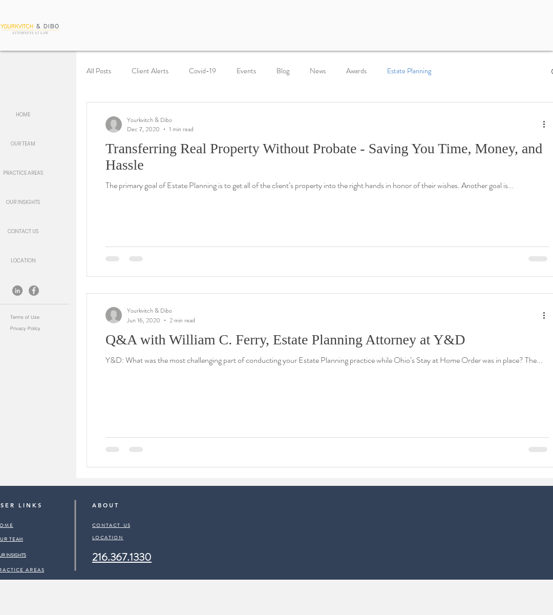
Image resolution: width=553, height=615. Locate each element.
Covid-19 (202, 71)
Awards (356, 71)
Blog (282, 71)
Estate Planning (409, 71)
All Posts (99, 71)
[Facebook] (34, 290)
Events (246, 71)
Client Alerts (150, 71)
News (318, 71)
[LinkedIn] (17, 290)
